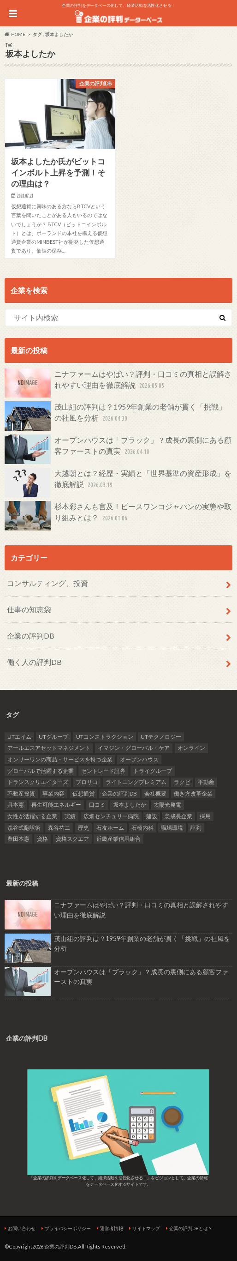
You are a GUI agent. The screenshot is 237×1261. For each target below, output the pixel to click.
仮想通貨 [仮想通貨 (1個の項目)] (83, 793)
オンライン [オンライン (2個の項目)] (191, 747)
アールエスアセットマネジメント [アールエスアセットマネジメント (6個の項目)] (48, 747)
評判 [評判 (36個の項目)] (195, 827)
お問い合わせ (22, 1228)
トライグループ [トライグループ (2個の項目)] (152, 770)
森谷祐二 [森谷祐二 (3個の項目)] (59, 827)
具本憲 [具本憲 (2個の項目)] (15, 804)
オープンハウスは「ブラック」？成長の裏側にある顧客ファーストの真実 (118, 449)
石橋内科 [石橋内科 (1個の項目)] (142, 827)
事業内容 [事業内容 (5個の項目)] (53, 793)
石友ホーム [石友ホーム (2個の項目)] (110, 827)
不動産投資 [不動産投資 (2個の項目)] (21, 793)
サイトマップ (146, 1228)
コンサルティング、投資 (47, 583)
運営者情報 (111, 1228)
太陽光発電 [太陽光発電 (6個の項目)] (167, 804)
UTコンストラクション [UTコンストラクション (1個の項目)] (104, 736)
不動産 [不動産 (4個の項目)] (206, 781)
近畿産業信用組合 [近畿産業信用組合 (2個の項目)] (118, 838)
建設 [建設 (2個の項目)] (151, 816)
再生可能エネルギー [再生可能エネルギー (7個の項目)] (56, 804)
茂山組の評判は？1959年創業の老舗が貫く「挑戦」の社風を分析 (115, 416)
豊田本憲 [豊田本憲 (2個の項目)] (18, 838)
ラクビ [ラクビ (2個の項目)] (182, 781)
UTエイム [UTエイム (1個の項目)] (19, 736)
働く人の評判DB (34, 662)
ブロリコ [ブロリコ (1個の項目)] (87, 781)
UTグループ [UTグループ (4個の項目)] (53, 736)
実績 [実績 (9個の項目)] (70, 816)
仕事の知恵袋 (29, 609)
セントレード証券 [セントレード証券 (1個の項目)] (103, 770)
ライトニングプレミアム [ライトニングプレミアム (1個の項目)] (136, 781)
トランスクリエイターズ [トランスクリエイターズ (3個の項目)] (37, 781)
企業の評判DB (30, 635)
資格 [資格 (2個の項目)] (42, 838)
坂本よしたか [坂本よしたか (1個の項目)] (129, 804)
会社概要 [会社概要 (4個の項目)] (155, 793)
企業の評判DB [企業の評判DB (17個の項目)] (119, 793)
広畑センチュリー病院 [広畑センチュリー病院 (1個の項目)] (111, 816)
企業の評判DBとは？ (191, 1228)
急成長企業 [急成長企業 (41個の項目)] (178, 816)
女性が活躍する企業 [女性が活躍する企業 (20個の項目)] (32, 816)
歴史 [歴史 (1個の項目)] (83, 827)
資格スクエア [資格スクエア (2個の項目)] (72, 838)
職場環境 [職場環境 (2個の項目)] (172, 827)
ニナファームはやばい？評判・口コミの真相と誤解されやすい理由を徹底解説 (118, 383)
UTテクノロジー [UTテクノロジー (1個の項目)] (161, 736)
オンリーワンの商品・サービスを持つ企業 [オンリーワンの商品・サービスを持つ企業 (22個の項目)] (60, 759)
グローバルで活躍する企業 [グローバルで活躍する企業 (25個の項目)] (40, 770)
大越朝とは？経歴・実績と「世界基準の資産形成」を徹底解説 (118, 482)
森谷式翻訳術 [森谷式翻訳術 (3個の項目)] (24, 827)
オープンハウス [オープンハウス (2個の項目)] (139, 759)
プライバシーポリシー (68, 1228)
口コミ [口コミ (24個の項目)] (97, 804)
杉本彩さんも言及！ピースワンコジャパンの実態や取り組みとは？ (118, 516)
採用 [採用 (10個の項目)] (205, 816)
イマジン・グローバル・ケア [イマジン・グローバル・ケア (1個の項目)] (134, 747)
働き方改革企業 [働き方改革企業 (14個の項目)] (193, 793)
